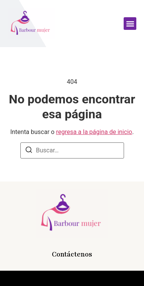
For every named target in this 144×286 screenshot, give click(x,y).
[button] (130, 23)
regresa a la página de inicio (94, 132)
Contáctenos (72, 254)
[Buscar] (29, 151)
